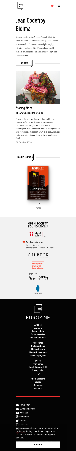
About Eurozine (38, 379)
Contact (38, 388)
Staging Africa (24, 108)
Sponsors (38, 385)
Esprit (38, 203)
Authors (38, 328)
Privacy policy (38, 370)
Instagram (22, 417)
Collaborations (38, 346)
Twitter (21, 421)
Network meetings (38, 352)
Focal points (38, 331)
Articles (38, 325)
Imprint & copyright (38, 367)
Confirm (38, 444)
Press (38, 361)
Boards (38, 382)
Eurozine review (38, 334)
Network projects (38, 355)
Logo (38, 373)
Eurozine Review (25, 409)
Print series (38, 364)
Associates (38, 343)
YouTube (22, 413)
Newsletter (23, 405)
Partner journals (37, 337)
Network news (38, 349)
